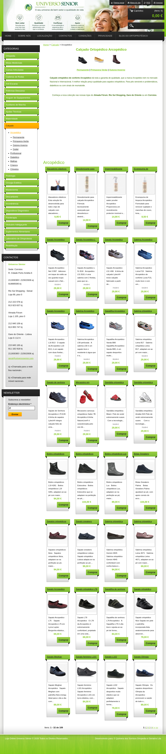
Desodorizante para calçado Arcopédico (85, 169)
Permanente (83, 70)
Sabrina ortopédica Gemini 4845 (114, 521)
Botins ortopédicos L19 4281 (55, 454)
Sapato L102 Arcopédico (111, 657)
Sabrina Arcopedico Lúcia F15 (143, 239)
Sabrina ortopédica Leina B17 (143, 311)
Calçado (55, 45)
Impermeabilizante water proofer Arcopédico (113, 169)
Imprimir (159, 3)
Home (46, 45)
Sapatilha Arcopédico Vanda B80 (115, 311)
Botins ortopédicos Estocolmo (84, 454)
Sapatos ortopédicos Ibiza (56, 521)
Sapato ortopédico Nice (142, 589)
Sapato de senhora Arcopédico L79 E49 (56, 382)
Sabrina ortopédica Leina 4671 (143, 521)
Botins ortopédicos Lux (115, 454)
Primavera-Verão (99, 70)
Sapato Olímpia (141, 657)
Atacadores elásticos (56, 169)
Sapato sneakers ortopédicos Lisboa (85, 521)
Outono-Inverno (117, 70)
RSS (148, 3)
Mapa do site (135, 3)
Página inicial (119, 3)
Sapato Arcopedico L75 (56, 589)
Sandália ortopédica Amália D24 (143, 382)
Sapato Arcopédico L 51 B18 (85, 239)
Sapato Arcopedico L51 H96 (114, 239)
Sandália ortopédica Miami (114, 382)
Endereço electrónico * (19, 404)
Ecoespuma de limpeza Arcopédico (143, 169)
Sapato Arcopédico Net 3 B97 (56, 239)
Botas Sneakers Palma (141, 454)
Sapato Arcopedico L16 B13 (56, 311)
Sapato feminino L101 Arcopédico (86, 657)
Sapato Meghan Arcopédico (54, 657)
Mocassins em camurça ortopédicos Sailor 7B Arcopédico (86, 382)
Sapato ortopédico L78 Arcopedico (86, 589)
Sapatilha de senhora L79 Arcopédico (115, 589)
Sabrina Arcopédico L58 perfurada (85, 311)
